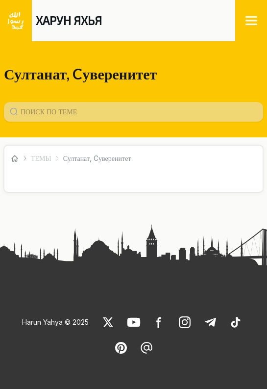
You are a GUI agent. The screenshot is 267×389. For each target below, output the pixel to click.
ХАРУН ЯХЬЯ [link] (69, 20)
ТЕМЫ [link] (41, 158)
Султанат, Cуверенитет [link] (97, 158)
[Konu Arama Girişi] (137, 112)
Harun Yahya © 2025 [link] (55, 322)
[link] (108, 322)
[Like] (108, 322)
